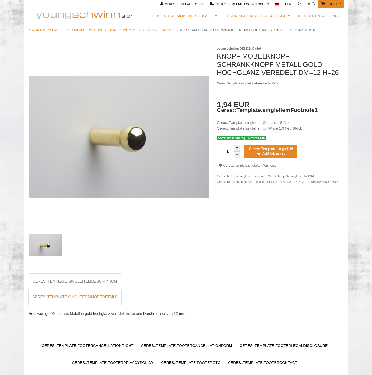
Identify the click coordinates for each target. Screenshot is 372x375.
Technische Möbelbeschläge (255, 16)
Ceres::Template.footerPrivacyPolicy (112, 362)
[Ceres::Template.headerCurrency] (288, 4)
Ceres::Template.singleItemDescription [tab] (75, 281)
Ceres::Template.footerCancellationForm (186, 345)
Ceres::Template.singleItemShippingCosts (303, 181)
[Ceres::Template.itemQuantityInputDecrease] (237, 155)
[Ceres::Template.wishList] (311, 4)
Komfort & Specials (319, 16)
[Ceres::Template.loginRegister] (239, 4)
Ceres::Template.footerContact (262, 362)
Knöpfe (169, 30)
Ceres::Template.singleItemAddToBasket (271, 151)
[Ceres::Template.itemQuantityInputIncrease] (237, 148)
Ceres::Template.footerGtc (190, 362)
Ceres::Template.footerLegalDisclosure (284, 345)
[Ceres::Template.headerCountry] (277, 4)
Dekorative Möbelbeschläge (182, 16)
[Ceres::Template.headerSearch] (299, 4)
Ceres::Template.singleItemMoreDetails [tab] (75, 297)
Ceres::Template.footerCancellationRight (88, 345)
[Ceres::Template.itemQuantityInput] (227, 151)
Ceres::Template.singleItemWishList (247, 165)
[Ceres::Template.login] (181, 4)
